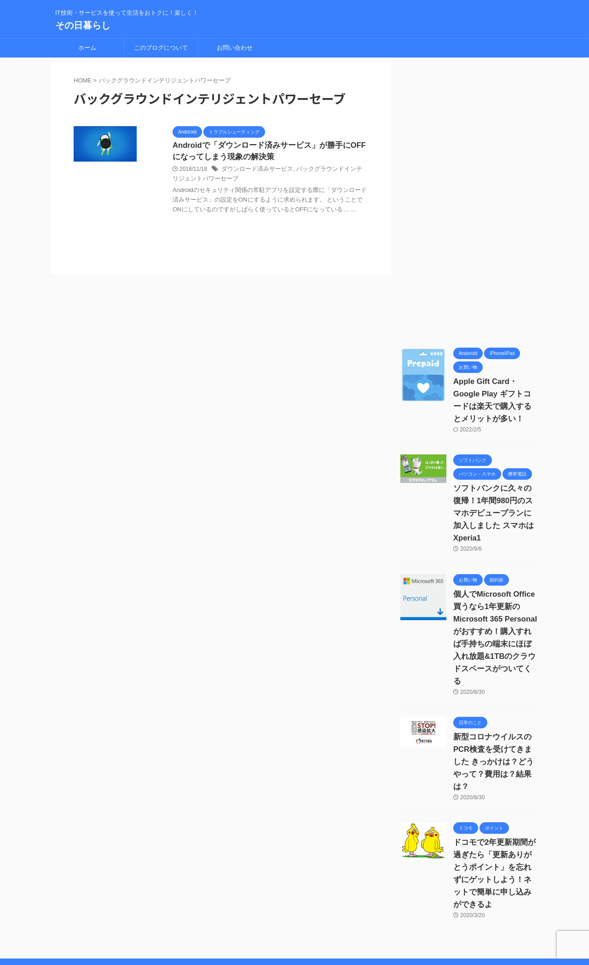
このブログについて (161, 47)
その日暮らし (82, 25)
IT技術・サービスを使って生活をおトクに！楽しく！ (295, 940)
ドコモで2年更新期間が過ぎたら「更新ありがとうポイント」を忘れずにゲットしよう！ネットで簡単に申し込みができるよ (495, 830)
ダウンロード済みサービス (254, 170)
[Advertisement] (469, 200)
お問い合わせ (235, 47)
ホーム (87, 47)
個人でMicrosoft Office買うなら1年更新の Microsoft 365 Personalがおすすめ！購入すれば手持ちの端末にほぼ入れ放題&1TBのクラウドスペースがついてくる (493, 619)
